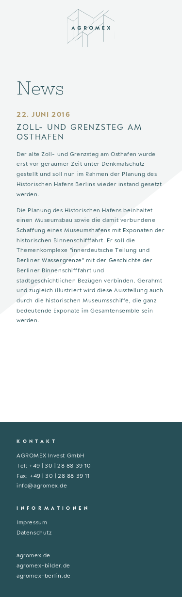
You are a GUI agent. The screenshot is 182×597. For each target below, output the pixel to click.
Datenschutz (34, 532)
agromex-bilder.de (43, 565)
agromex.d (32, 555)
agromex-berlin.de (44, 575)
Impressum (32, 522)
